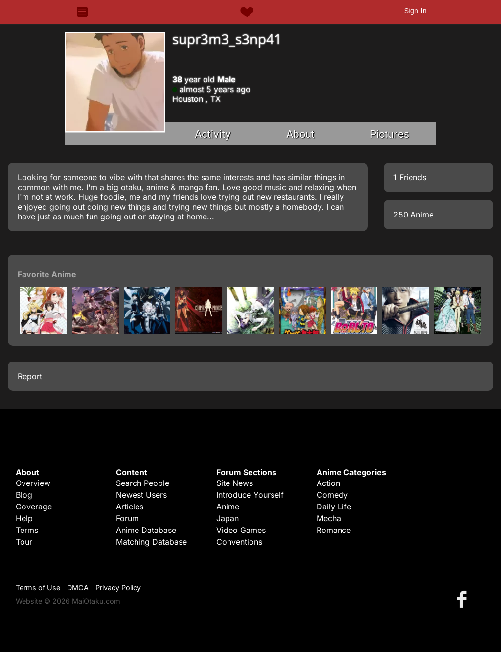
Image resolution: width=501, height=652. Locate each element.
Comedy (332, 495)
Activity (213, 134)
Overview (33, 483)
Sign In (415, 11)
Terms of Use (38, 587)
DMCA (78, 587)
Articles (129, 506)
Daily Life (334, 506)
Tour (24, 542)
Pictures (389, 134)
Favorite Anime (47, 274)
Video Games (241, 530)
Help (24, 518)
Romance (334, 530)
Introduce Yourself (250, 495)
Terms (27, 530)
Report (30, 376)
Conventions (239, 542)
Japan (227, 518)
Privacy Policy (118, 587)
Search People (142, 483)
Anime (227, 506)
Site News (234, 483)
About (300, 134)
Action (328, 483)
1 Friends (409, 177)
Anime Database (146, 530)
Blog (24, 495)
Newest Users (141, 495)
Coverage (34, 506)
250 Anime (413, 214)
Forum (127, 518)
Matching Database (151, 542)
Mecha (329, 518)
